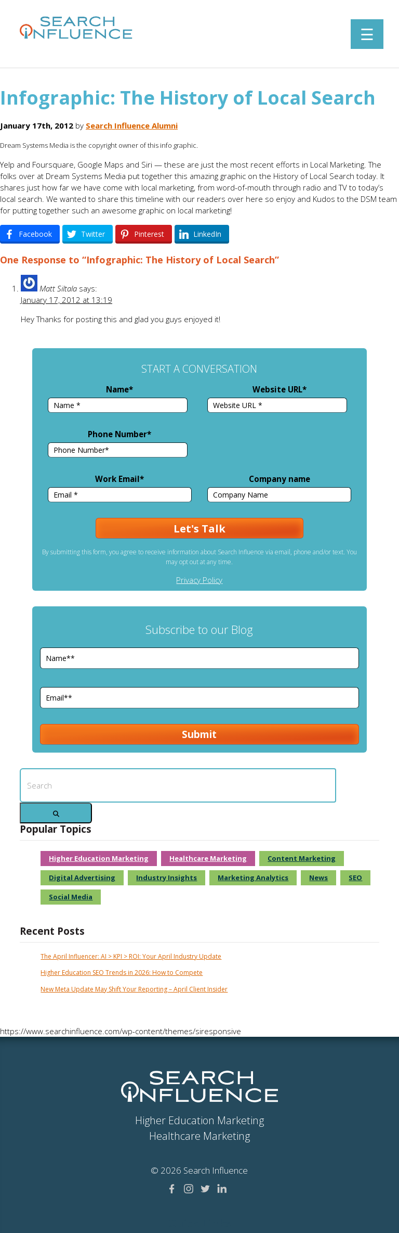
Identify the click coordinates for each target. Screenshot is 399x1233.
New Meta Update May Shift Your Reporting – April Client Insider (134, 989)
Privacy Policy (199, 580)
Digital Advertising (82, 877)
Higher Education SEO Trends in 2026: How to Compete (122, 972)
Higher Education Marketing (99, 858)
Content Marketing (302, 858)
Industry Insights (166, 877)
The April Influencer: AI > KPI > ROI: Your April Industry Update (131, 956)
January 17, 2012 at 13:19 (66, 300)
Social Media (70, 896)
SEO (355, 877)
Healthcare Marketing (208, 858)
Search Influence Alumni (132, 125)
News (318, 877)
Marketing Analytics (253, 877)
